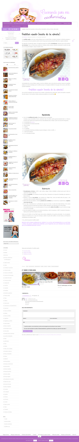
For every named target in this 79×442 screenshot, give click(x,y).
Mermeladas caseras (8, 328)
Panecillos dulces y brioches (9, 333)
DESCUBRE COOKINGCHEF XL (20, 23)
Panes (5, 338)
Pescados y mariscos (8, 351)
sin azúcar (6, 389)
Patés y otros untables (8, 348)
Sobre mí (74, 434)
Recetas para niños (7, 371)
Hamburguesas (8, 259)
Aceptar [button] (35, 440)
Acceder (5, 418)
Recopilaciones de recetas (9, 379)
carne (27, 266)
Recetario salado (67, 23)
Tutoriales (6, 409)
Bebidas (5, 252)
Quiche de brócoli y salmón (13, 67)
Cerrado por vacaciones (8, 267)
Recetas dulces (7, 366)
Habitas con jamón (27, 253)
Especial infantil (6, 26)
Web (24, 322)
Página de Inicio (6, 434)
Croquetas (6, 287)
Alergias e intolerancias (16, 26)
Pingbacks (35, 295)
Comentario (25, 310)
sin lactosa (50, 29)
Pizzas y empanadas (7, 353)
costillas (42, 266)
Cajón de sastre (7, 262)
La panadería (50, 23)
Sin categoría (6, 391)
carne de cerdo (31, 266)
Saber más (51, 440)
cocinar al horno (37, 266)
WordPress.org (7, 426)
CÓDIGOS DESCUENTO (7, 23)
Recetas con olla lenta (31, 23)
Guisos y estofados (7, 310)
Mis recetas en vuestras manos (44, 434)
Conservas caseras (7, 280)
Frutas (5, 298)
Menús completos (7, 325)
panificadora (6, 341)
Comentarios (26, 295)
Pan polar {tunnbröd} (12, 128)
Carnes (23, 29)
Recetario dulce (58, 23)
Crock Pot (6, 285)
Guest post (6, 308)
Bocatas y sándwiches (8, 257)
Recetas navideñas (7, 368)
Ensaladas (6, 290)
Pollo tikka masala (26, 287)
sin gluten (38, 29)
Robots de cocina (7, 381)
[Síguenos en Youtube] (16, 29)
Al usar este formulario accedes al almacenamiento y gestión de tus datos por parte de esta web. (45, 328)
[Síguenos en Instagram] (11, 29)
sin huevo (43, 29)
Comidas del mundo (8, 277)
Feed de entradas (7, 421)
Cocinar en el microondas (8, 275)
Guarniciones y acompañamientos (10, 305)
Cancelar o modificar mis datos (43, 440)
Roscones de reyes (7, 384)
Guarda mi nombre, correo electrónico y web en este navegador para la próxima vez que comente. (42, 326)
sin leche (56, 29)
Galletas (5, 300)
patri (26, 298)
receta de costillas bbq (54, 266)
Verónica (25, 37)
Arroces (5, 250)
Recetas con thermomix (41, 23)
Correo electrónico (53, 318)
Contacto (24, 26)
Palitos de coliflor (27, 252)
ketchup (33, 122)
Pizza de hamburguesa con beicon (65, 285)
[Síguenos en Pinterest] (14, 29)
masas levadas (7, 323)
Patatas (5, 346)
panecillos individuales (8, 336)
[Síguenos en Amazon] (18, 29)
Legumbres (6, 318)
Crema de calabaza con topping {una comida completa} (12, 196)
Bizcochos (6, 255)
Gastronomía (6, 303)
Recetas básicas (7, 361)
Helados (5, 313)
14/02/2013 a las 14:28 (31, 298)
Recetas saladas (30, 29)
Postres (5, 356)
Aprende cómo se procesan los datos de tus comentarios (50, 334)
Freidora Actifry (7, 295)
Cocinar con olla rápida (8, 272)
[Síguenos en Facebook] (9, 29)
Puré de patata (27, 250)
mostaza (49, 266)
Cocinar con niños (7, 270)
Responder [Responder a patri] (27, 304)
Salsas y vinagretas (7, 386)
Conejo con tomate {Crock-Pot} (46, 282)
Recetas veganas (7, 376)
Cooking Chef (6, 282)
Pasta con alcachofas (12, 189)
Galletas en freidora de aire (13, 173)
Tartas (5, 406)
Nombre (25, 318)
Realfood (6, 358)
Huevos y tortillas (7, 315)
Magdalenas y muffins (8, 320)
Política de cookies (55, 434)
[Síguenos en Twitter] (12, 29)
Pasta (5, 343)
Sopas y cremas (7, 404)
